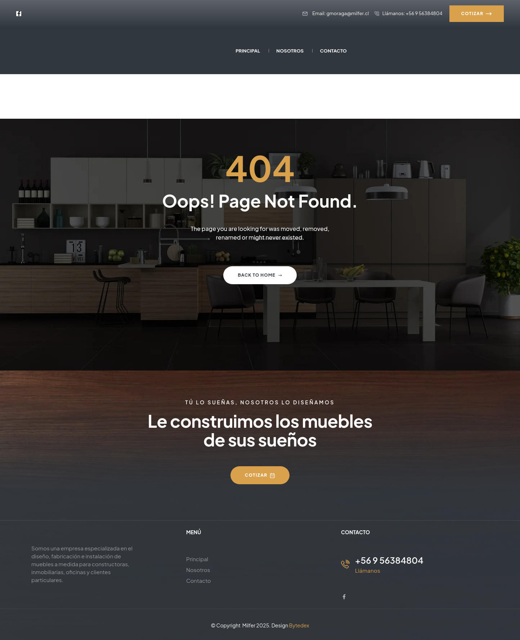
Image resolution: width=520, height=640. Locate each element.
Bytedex (299, 625)
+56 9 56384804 (389, 560)
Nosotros (198, 569)
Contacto (198, 580)
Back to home (260, 275)
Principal (197, 558)
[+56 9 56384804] (345, 564)
